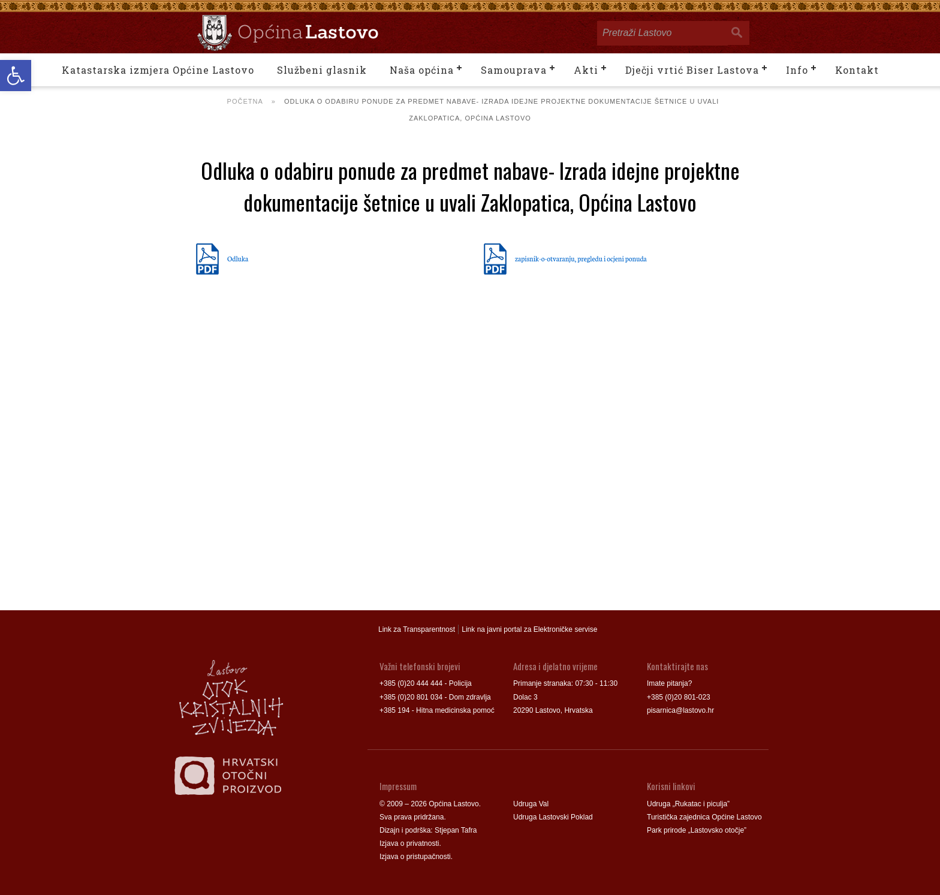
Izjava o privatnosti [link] (409, 843)
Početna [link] (245, 101)
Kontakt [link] (857, 70)
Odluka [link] (237, 258)
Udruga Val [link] (531, 804)
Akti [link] (586, 70)
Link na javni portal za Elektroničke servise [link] (529, 629)
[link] (15, 75)
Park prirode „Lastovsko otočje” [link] (696, 830)
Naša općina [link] (422, 70)
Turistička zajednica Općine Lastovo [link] (704, 817)
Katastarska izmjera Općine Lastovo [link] (158, 70)
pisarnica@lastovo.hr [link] (680, 710)
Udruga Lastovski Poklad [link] (553, 817)
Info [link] (797, 70)
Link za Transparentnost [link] (416, 629)
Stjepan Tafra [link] (456, 830)
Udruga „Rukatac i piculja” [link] (688, 804)
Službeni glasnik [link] (322, 70)
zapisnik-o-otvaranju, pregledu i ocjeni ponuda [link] (581, 258)
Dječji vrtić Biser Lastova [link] (692, 70)
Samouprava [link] (514, 70)
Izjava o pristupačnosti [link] (415, 856)
